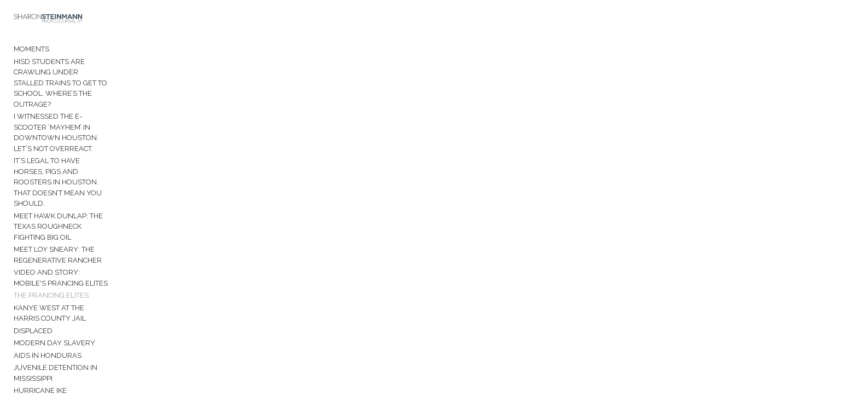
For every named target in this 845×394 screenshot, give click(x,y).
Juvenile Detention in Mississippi (76, 289)
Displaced (33, 252)
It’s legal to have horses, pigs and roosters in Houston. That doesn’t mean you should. (92, 146)
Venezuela (35, 313)
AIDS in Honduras (47, 277)
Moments (31, 55)
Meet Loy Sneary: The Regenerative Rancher (81, 197)
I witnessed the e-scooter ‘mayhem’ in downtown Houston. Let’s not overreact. (86, 112)
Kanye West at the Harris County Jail (86, 239)
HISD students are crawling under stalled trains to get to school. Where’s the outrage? (93, 79)
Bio (20, 346)
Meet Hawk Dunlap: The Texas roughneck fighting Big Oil (93, 174)
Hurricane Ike (40, 301)
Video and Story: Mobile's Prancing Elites (95, 215)
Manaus (29, 326)
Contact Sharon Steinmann (67, 359)
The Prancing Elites (51, 227)
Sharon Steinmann (50, 371)
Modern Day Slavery (54, 264)
